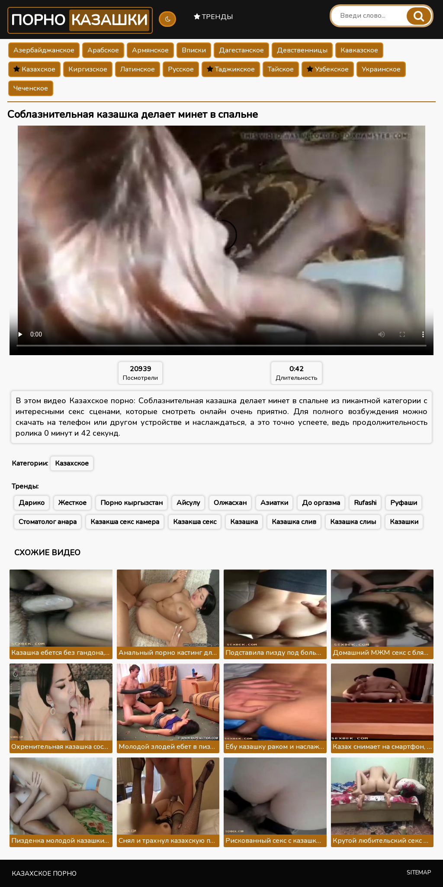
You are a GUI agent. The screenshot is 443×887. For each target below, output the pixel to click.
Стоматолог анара (48, 522)
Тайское (281, 69)
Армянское (150, 50)
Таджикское (231, 69)
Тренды (213, 17)
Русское (181, 69)
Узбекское (328, 69)
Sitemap (419, 873)
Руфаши (403, 503)
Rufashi (365, 503)
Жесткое (72, 503)
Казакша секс (194, 522)
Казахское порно (44, 873)
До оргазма (321, 503)
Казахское (34, 69)
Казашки (404, 522)
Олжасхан (230, 503)
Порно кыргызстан (131, 503)
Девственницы (302, 50)
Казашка (244, 522)
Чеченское (30, 88)
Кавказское (359, 50)
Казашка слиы (353, 522)
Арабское (103, 50)
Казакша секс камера (124, 522)
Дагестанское (241, 50)
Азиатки (274, 503)
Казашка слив (294, 522)
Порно (80, 20)
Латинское (137, 69)
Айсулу (188, 503)
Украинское (381, 69)
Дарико (32, 503)
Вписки (194, 50)
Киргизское (87, 69)
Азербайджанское (43, 50)
